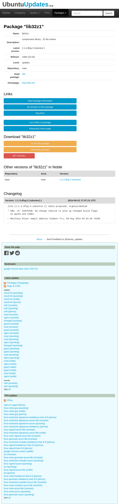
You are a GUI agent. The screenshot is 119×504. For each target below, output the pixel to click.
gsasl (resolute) (11, 324)
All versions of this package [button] (40, 107)
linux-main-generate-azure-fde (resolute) (23, 457)
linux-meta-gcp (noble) (14, 411)
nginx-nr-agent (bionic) (15, 405)
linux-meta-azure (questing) (17, 491)
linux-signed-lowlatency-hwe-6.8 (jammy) (23, 445)
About (39, 239)
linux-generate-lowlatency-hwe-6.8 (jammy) (24, 479)
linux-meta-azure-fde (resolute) (18, 488)
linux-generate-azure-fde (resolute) (20, 439)
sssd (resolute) (11, 314)
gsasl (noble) (10, 367)
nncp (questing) (11, 336)
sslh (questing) (11, 308)
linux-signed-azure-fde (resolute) (19, 429)
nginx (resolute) (11, 317)
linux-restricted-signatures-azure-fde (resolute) (26, 420)
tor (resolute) (10, 454)
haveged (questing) (13, 345)
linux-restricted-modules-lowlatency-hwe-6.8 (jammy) (29, 442)
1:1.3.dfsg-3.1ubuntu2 (70, 179)
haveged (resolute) (13, 320)
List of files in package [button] (40, 122)
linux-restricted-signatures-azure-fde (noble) (25, 433)
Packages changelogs (18, 283)
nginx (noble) (10, 364)
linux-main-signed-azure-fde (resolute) (22, 436)
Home (6, 12)
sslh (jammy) (10, 311)
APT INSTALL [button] (19, 156)
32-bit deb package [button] (40, 143)
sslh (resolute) (11, 305)
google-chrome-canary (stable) (18, 451)
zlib (23, 74)
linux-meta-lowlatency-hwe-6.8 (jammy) (23, 476)
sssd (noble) (10, 361)
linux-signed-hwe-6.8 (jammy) (18, 448)
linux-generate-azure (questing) (19, 494)
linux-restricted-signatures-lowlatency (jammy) (26, 426)
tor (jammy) (9, 473)
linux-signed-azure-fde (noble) (18, 470)
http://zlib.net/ (28, 83)
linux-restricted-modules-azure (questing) (23, 460)
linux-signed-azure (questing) (18, 463)
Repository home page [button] (40, 128)
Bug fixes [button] (40, 113)
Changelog (20, 13)
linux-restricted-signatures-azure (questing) (24, 423)
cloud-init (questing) (13, 293)
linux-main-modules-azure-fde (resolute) (23, 485)
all (9, 389)
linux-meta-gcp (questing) (16, 408)
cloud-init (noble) (12, 299)
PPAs (47, 13)
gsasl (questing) (11, 348)
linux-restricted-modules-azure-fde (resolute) (25, 482)
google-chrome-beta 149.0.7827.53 (21, 269)
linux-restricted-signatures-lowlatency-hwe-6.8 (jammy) (30, 417)
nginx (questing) (11, 342)
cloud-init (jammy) (12, 302)
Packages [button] (60, 13)
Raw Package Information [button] (40, 101)
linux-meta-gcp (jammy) (15, 414)
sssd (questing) (11, 339)
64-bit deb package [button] (40, 149)
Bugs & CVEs (13, 286)
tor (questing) (10, 467)
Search (108, 13)
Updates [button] (35, 13)
